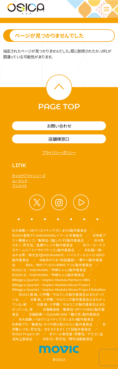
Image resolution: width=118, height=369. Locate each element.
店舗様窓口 (59, 139)
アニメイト (19, 185)
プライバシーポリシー (59, 152)
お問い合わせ (59, 126)
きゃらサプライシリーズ (28, 175)
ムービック (20, 180)
